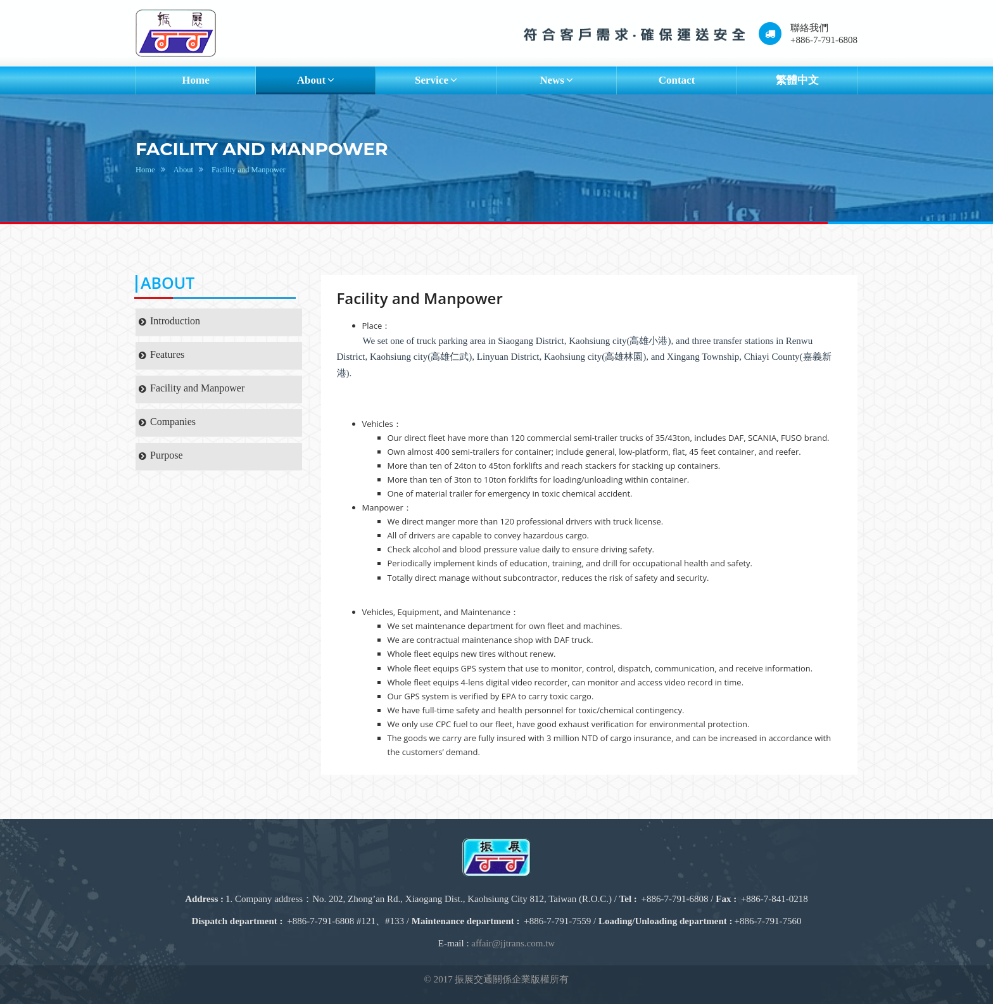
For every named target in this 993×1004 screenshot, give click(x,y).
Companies (167, 421)
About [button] (315, 80)
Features (161, 354)
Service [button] (436, 80)
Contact (677, 80)
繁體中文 (797, 80)
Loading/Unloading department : (665, 921)
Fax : (726, 899)
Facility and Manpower (249, 169)
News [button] (556, 80)
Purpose (161, 455)
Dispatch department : (236, 921)
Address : (204, 899)
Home (195, 80)
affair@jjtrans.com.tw (513, 943)
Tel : (628, 899)
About (183, 169)
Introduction (169, 320)
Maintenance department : (466, 921)
